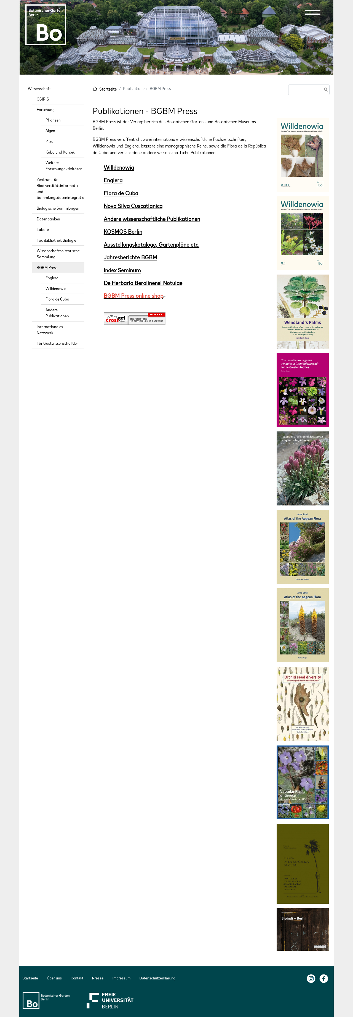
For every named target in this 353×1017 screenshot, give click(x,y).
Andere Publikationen (57, 312)
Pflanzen (53, 120)
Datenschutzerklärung (157, 978)
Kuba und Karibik (60, 152)
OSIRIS (43, 99)
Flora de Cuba (57, 299)
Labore (43, 229)
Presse (98, 978)
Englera (52, 277)
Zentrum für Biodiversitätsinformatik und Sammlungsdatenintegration (60, 188)
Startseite (108, 89)
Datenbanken (48, 219)
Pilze (49, 141)
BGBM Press (47, 267)
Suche (324, 90)
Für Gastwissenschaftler (57, 343)
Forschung (46, 109)
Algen (50, 130)
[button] (312, 12)
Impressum (121, 978)
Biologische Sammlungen (58, 208)
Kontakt (77, 978)
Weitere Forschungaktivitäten (64, 165)
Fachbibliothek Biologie (56, 240)
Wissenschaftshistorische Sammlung (58, 253)
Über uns (54, 978)
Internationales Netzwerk (50, 329)
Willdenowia (56, 288)
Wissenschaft (39, 88)
